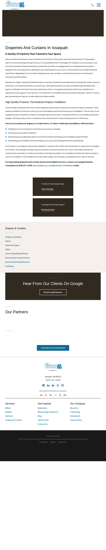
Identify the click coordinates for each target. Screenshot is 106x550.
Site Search (75, 416)
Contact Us (43, 424)
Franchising (75, 412)
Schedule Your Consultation (53, 348)
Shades (8, 412)
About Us (74, 408)
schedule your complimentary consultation (54, 165)
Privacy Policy (76, 420)
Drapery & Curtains (13, 420)
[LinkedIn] (48, 385)
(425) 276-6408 (53, 380)
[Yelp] (58, 385)
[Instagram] (62, 385)
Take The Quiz (47, 189)
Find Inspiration (48, 210)
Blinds (8, 408)
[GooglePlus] (53, 385)
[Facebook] (43, 385)
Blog (40, 416)
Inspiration (42, 408)
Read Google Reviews (53, 292)
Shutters (9, 416)
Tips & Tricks (43, 420)
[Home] (15, 5)
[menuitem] (53, 237)
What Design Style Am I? (48, 412)
